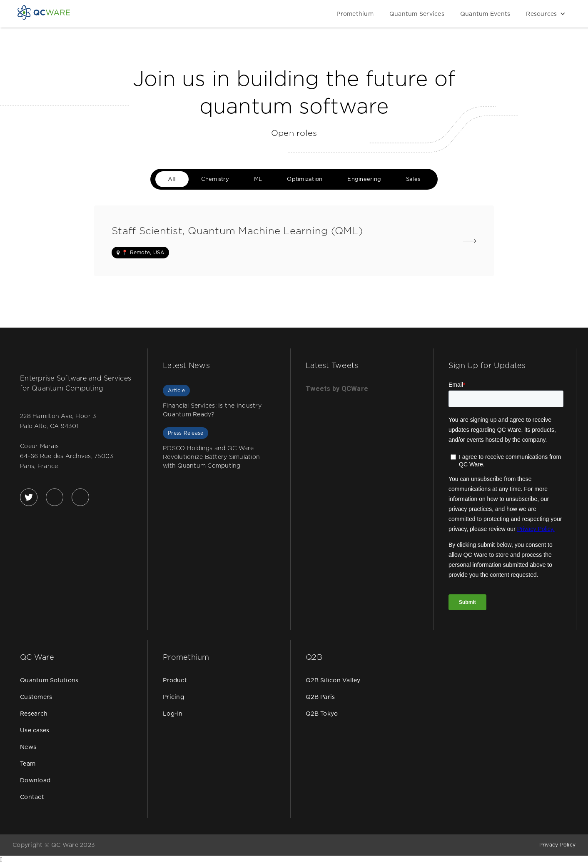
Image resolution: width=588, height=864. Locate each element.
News (28, 747)
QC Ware (37, 657)
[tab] (172, 179)
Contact (32, 797)
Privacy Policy (557, 844)
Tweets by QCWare (337, 389)
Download (35, 780)
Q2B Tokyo (322, 713)
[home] (43, 12)
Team (27, 763)
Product (175, 680)
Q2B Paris (320, 697)
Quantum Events (485, 13)
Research (33, 713)
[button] (543, 14)
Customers (36, 697)
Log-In (173, 713)
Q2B (314, 657)
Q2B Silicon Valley (333, 680)
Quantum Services (416, 13)
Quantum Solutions (49, 680)
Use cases (34, 730)
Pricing (173, 697)
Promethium (355, 13)
